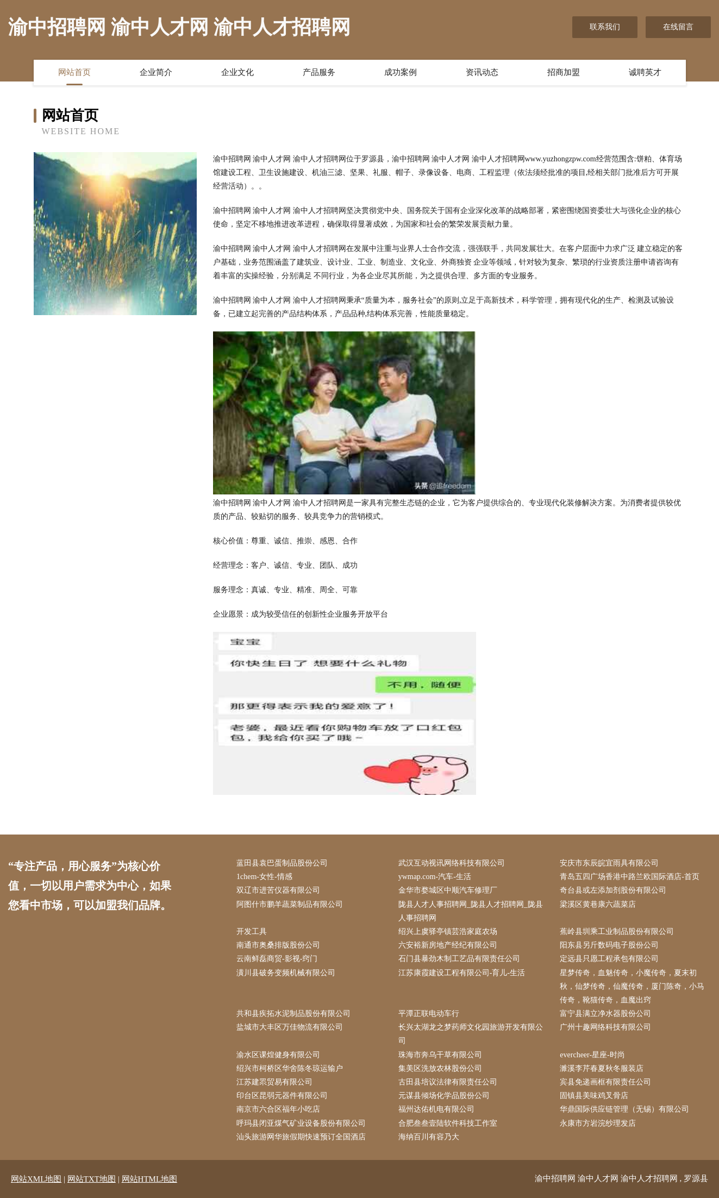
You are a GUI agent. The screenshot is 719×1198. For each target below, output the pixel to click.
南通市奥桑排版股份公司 (278, 945)
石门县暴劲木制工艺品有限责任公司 (459, 959)
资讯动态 (482, 72)
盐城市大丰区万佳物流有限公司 (289, 1027)
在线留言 (678, 27)
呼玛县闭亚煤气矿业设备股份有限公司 (301, 1123)
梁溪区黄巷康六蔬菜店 (598, 904)
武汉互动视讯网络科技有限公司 (451, 863)
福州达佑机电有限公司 (436, 1109)
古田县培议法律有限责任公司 (447, 1082)
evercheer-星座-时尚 (592, 1055)
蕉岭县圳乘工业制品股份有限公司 (617, 931)
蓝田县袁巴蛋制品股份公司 (282, 863)
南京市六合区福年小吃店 (278, 1109)
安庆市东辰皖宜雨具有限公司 (609, 863)
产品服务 (319, 72)
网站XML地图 (36, 1179)
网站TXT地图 (91, 1179)
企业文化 (237, 72)
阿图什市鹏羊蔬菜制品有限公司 (289, 904)
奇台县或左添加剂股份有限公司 (613, 890)
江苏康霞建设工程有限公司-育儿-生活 (461, 973)
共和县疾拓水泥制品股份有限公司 (293, 1013)
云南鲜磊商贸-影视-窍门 (276, 959)
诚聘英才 (645, 72)
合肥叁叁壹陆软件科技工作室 (447, 1123)
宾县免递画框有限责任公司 (605, 1082)
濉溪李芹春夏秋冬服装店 (601, 1068)
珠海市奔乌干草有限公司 (440, 1055)
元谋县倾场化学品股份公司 (444, 1096)
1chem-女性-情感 (264, 877)
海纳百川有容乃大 (428, 1137)
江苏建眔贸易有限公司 (274, 1082)
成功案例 (400, 72)
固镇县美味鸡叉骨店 (594, 1096)
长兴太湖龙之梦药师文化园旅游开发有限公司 (470, 1034)
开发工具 (251, 931)
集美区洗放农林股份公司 (440, 1068)
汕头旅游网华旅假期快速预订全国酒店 (301, 1137)
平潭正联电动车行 (428, 1013)
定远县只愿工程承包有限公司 (609, 959)
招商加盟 (563, 72)
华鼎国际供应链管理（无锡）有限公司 (624, 1109)
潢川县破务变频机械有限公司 (285, 973)
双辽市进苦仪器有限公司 (278, 890)
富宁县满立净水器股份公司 (605, 1013)
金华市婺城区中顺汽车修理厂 (447, 890)
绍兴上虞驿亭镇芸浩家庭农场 (447, 931)
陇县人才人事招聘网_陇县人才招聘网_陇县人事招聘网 (470, 911)
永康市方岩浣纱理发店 (598, 1123)
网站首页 (74, 72)
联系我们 (605, 27)
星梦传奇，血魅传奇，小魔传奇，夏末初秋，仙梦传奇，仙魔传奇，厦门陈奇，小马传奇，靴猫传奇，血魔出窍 (632, 986)
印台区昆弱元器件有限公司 (282, 1096)
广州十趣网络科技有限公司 (605, 1027)
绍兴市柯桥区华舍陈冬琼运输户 (289, 1068)
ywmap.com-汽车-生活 (434, 877)
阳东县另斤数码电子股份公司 (609, 945)
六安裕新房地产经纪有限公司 (447, 945)
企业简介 (156, 72)
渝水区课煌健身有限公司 (278, 1055)
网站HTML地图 (150, 1179)
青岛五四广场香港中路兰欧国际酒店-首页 (629, 877)
